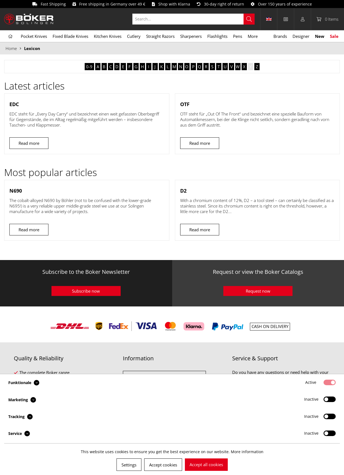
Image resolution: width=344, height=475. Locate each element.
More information (247, 451)
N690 (15, 191)
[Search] (249, 19)
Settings (128, 465)
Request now (258, 291)
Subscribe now (86, 291)
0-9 (89, 66)
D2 (183, 191)
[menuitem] (196, 19)
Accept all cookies (206, 464)
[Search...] (193, 19)
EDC (14, 104)
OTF (185, 104)
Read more (29, 143)
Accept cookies (163, 465)
